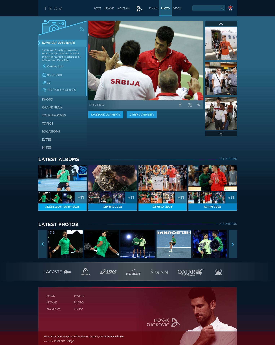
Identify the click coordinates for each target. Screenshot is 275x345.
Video (177, 8)
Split (60, 66)
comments (106, 114)
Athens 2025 (112, 207)
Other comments (141, 114)
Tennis (153, 8)
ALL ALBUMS (228, 159)
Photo (165, 8)
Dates (47, 140)
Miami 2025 (212, 207)
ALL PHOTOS (228, 224)
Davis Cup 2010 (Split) (58, 43)
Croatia (51, 66)
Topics (47, 123)
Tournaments (54, 115)
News (97, 8)
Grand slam (52, 107)
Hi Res (47, 147)
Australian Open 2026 (62, 207)
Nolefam (123, 8)
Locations (51, 131)
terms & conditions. (114, 336)
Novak (109, 8)
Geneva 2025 (162, 207)
